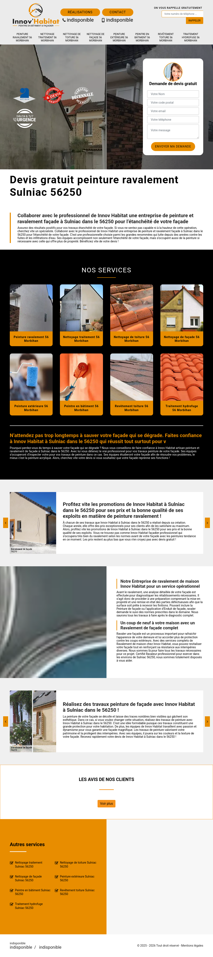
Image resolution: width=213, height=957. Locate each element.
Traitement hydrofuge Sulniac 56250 (26, 905)
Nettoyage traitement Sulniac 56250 (26, 864)
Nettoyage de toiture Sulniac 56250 (75, 864)
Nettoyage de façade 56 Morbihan (95, 37)
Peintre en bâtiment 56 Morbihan (142, 37)
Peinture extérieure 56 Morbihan (119, 37)
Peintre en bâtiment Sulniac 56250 (30, 892)
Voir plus (106, 804)
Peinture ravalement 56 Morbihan (22, 37)
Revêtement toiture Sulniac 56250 (75, 892)
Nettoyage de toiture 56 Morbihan (72, 37)
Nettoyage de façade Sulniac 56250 (26, 878)
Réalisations (80, 12)
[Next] (207, 523)
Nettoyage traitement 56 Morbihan (47, 37)
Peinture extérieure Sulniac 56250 (74, 878)
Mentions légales (192, 945)
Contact (118, 12)
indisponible (78, 20)
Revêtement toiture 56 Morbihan (166, 37)
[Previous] (5, 523)
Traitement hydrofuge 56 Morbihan (190, 37)
